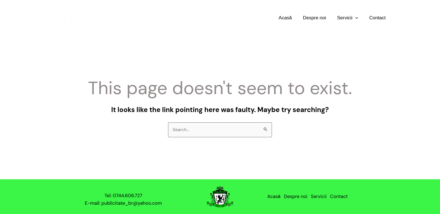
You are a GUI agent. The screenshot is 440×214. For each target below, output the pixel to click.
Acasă (290, 17)
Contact (378, 17)
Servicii (349, 17)
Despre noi (318, 17)
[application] (357, 17)
